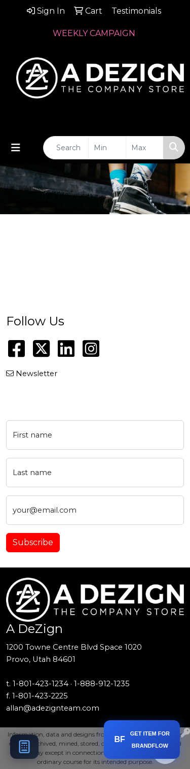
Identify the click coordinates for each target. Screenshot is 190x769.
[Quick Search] (66, 147)
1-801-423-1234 (40, 683)
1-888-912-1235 (102, 683)
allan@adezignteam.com (52, 708)
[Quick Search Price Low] (107, 147)
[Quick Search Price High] (145, 147)
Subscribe (33, 542)
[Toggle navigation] (15, 148)
